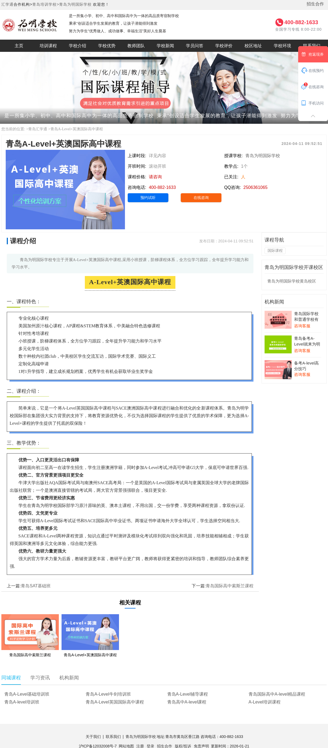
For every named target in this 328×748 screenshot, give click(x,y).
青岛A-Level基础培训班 (26, 694)
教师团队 (136, 45)
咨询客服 (302, 326)
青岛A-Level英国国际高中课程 (115, 702)
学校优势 (106, 45)
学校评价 (224, 45)
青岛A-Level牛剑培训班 (108, 694)
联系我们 (113, 736)
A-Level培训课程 (265, 702)
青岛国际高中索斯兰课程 (229, 586)
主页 (19, 45)
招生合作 (315, 4)
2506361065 (255, 187)
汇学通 (7, 4)
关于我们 (93, 736)
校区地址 (253, 45)
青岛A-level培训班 (21, 702)
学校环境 (282, 45)
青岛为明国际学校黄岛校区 (291, 281)
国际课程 (275, 250)
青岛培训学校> (45, 4)
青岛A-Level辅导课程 (187, 694)
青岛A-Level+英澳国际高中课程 (76, 129)
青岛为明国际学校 (75, 4)
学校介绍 (77, 45)
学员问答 (194, 45)
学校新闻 (165, 45)
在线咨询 (201, 197)
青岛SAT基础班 (36, 586)
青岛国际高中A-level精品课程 (277, 694)
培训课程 (48, 45)
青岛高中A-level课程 (187, 702)
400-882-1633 (301, 22)
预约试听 (148, 197)
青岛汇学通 (37, 129)
